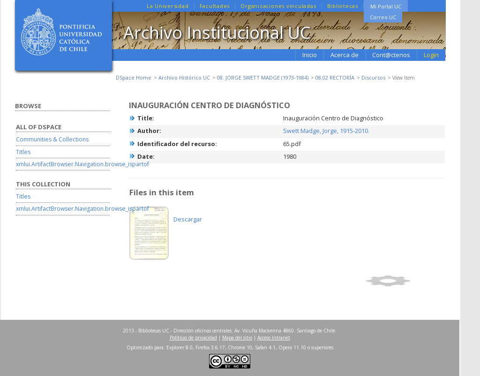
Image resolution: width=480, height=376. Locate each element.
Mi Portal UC (385, 6)
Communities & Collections (52, 139)
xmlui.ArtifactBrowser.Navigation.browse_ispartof (82, 164)
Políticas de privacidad (193, 337)
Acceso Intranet (273, 337)
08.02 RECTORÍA (334, 77)
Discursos (373, 77)
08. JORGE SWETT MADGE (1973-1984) (262, 77)
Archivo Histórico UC (184, 77)
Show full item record (403, 281)
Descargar (187, 219)
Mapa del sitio (237, 337)
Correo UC (383, 17)
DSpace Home (133, 77)
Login (431, 55)
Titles (23, 152)
